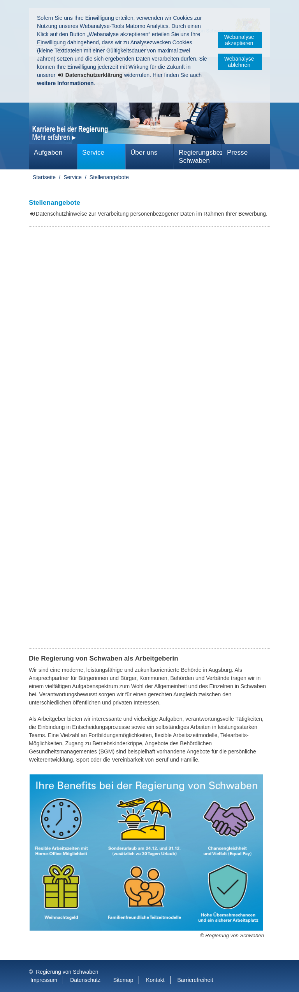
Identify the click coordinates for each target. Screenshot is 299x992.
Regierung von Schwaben (67, 972)
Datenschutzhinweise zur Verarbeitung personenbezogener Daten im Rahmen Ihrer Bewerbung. (151, 214)
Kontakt (155, 980)
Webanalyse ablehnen (239, 62)
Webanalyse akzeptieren (239, 40)
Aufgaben (48, 152)
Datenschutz (85, 980)
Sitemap (123, 980)
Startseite (44, 177)
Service (93, 152)
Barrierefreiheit (195, 980)
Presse (237, 152)
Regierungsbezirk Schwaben (200, 156)
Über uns (143, 152)
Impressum (43, 980)
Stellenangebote (109, 177)
